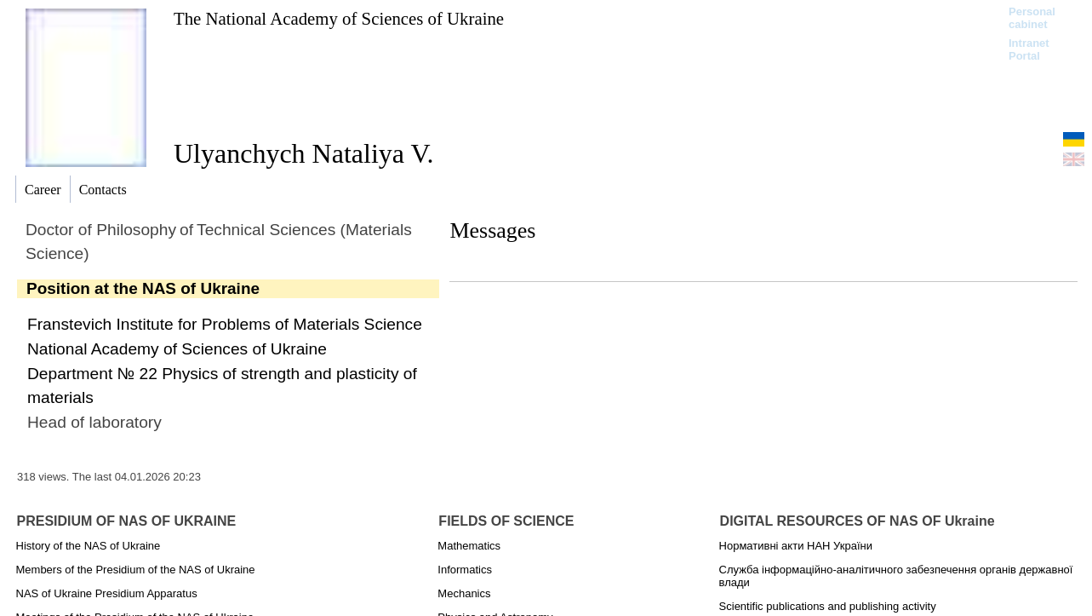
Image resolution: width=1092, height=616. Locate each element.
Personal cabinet (1032, 18)
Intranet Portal (1029, 49)
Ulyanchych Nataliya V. (303, 153)
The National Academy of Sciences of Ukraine (339, 18)
